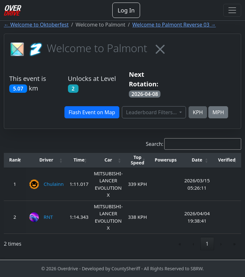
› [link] (221, 243)
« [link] (180, 243)
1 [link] (207, 243)
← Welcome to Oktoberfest (36, 24)
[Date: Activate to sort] (197, 160)
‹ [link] (193, 243)
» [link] (234, 243)
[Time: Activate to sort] (79, 160)
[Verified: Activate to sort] (226, 160)
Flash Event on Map (92, 112)
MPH (218, 112)
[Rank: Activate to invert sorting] (15, 160)
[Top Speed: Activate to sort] (137, 160)
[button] (15, 160)
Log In (126, 10)
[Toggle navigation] (232, 10)
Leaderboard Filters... (152, 112)
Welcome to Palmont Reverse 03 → (174, 24)
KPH (198, 112)
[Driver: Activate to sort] (46, 160)
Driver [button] (46, 160)
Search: (154, 143)
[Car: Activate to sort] (108, 160)
